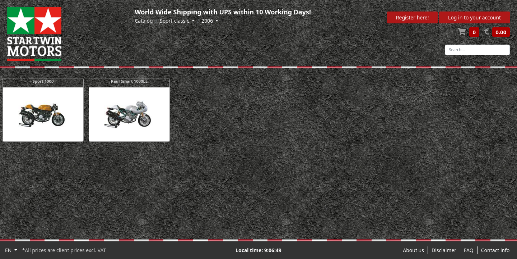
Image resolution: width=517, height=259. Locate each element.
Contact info (495, 250)
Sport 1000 (43, 81)
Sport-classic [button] (175, 20)
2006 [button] (207, 20)
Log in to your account (474, 17)
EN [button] (9, 250)
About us (413, 250)
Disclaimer (444, 250)
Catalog (144, 20)
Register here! (412, 17)
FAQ (469, 250)
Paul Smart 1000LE (129, 81)
